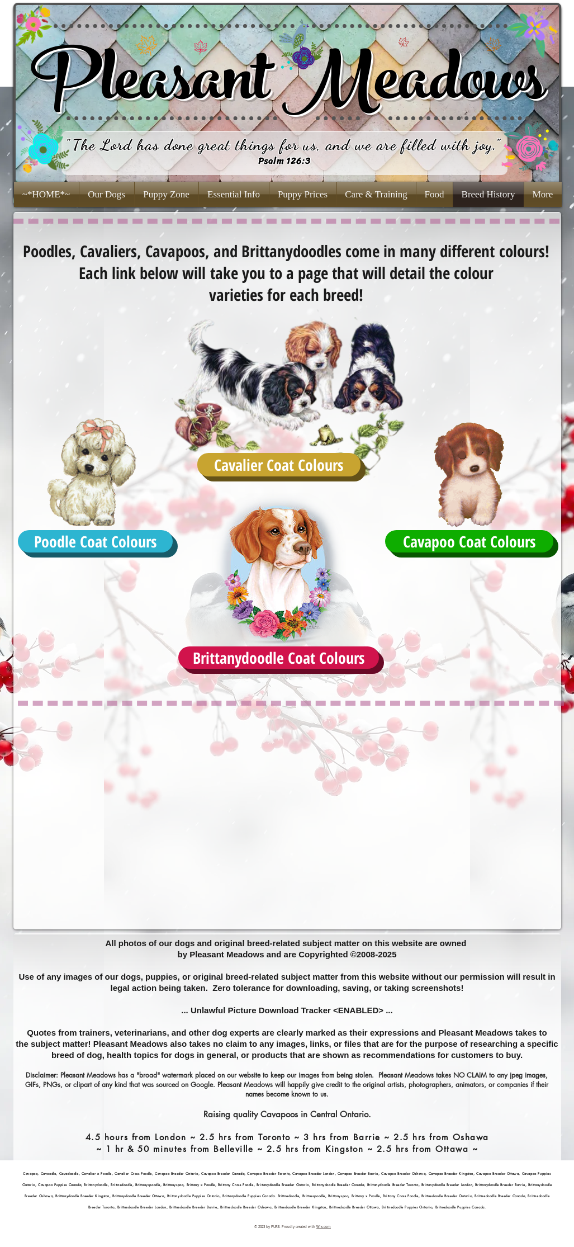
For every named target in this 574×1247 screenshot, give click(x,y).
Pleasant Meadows (287, 87)
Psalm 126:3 (284, 161)
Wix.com (323, 1227)
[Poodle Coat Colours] (95, 541)
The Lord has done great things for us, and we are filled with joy (282, 144)
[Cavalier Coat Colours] (278, 464)
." (496, 144)
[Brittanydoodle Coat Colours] (278, 657)
